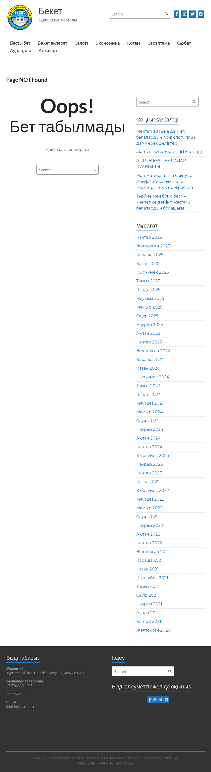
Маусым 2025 (150, 298)
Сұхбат (184, 43)
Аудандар (20, 50)
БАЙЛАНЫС (124, 763)
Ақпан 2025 (148, 333)
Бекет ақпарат (52, 43)
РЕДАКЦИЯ (86, 763)
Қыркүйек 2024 (152, 377)
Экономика (108, 43)
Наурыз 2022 (149, 525)
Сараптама (158, 43)
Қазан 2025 (147, 263)
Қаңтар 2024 (149, 446)
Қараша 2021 (149, 560)
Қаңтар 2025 (149, 342)
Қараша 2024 (150, 359)
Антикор (48, 50)
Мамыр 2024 (149, 412)
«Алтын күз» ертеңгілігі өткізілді (169, 152)
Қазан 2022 (148, 481)
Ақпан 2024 (148, 438)
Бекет (50, 10)
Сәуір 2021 (147, 595)
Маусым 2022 (150, 499)
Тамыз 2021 (147, 586)
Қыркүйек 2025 (152, 272)
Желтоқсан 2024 (153, 350)
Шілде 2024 (148, 394)
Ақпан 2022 (148, 534)
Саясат (81, 43)
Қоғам (133, 43)
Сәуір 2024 (147, 420)
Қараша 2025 (149, 254)
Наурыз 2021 (149, 604)
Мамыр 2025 (149, 307)
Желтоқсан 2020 (153, 630)
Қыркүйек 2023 (152, 455)
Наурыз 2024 (149, 429)
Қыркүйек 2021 (152, 577)
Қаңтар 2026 (149, 237)
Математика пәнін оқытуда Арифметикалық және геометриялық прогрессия (164, 181)
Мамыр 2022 (149, 508)
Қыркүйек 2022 (152, 490)
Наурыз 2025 (149, 324)
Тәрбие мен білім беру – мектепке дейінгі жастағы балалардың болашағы (163, 202)
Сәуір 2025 (147, 316)
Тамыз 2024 (148, 385)
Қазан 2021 (147, 569)
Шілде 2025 (148, 289)
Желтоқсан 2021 (152, 551)
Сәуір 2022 (147, 516)
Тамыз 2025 (148, 281)
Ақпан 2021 (147, 612)
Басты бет (20, 43)
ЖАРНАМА (105, 763)
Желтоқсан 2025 (153, 246)
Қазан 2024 (148, 368)
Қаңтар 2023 (149, 473)
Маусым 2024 (150, 403)
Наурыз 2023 (149, 464)
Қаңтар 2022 (149, 543)
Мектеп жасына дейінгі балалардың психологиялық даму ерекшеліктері (166, 137)
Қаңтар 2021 (148, 621)
